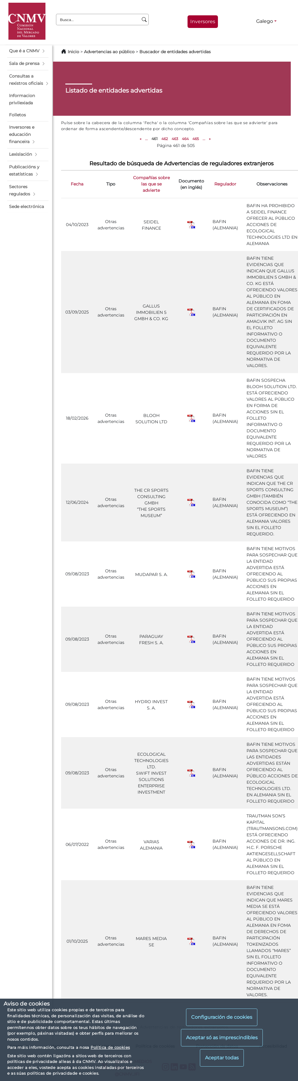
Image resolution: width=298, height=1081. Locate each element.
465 (195, 138)
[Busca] (144, 19)
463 (175, 138)
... (146, 138)
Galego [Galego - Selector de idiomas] (264, 21)
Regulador (225, 184)
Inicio (73, 51)
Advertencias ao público (109, 51)
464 (185, 138)
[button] (27, 51)
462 (164, 138)
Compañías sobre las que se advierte (151, 184)
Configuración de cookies (221, 1017)
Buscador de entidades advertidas (175, 51)
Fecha (77, 184)
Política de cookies (110, 1047)
